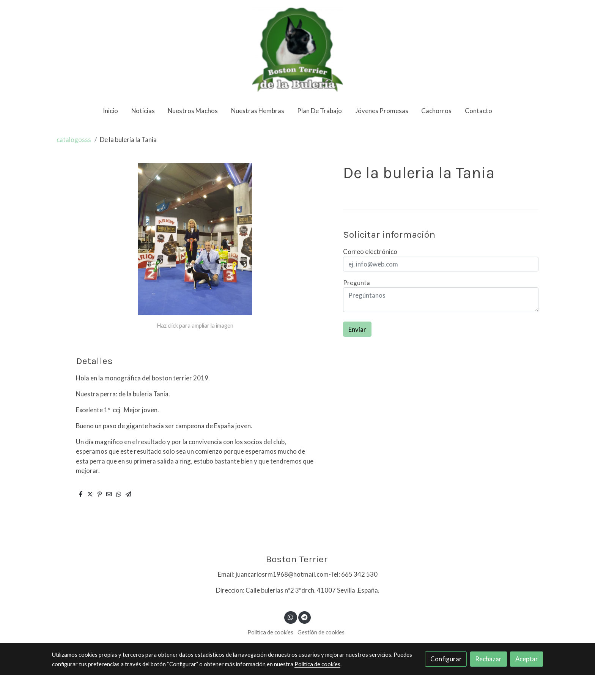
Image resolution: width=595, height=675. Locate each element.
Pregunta (356, 283)
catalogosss (74, 140)
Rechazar (488, 659)
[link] (297, 50)
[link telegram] (304, 616)
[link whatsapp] (291, 616)
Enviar (357, 329)
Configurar (446, 659)
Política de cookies (270, 632)
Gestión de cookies (321, 632)
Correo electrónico (370, 251)
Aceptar (526, 659)
